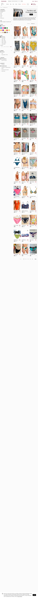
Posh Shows (24, 4)
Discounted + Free (4, 54)
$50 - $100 (3, 40)
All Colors (2, 25)
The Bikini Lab (5, 7)
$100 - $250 (3, 41)
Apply (11, 46)
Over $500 (2, 44)
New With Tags (3, 60)
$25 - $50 (2, 39)
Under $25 (2, 38)
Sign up (36, 1)
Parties (19, 4)
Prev (20, 259)
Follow (31, 14)
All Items (2, 51)
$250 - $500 (3, 42)
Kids (13, 4)
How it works (28, 4)
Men (10, 4)
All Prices (2, 36)
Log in (33, 1)
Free (1, 53)
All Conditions (3, 58)
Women (7, 4)
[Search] (16, 1)
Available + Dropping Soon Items (5, 68)
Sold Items (2, 71)
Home (16, 4)
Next (35, 259)
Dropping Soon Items (4, 69)
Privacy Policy (20, 596)
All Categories (2, 10)
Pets (1, 16)
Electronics (2, 18)
